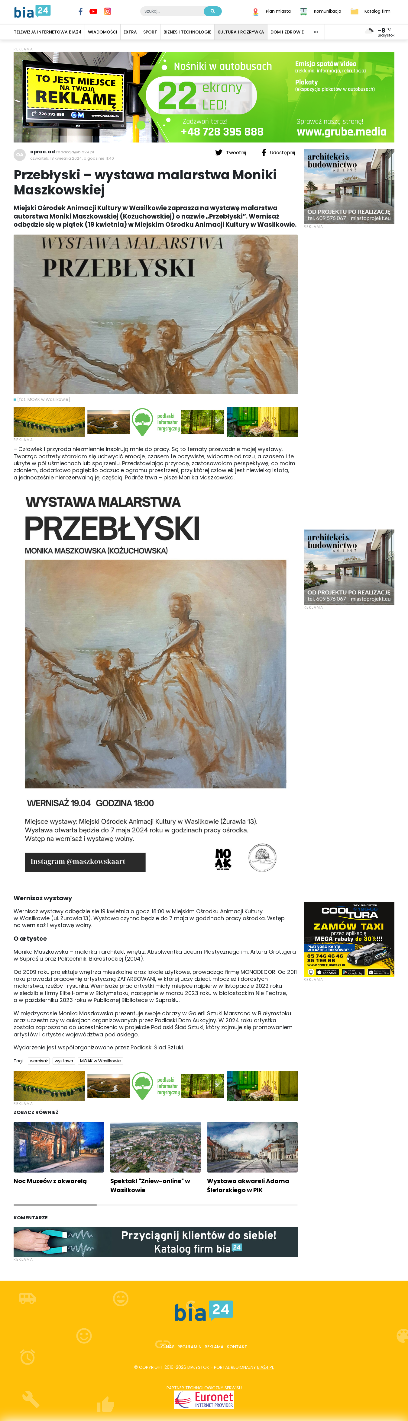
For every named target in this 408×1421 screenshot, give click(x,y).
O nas (167, 1346)
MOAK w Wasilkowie (100, 1061)
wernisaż (39, 1061)
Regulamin (189, 1346)
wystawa (64, 1061)
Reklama (214, 1346)
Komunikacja (327, 11)
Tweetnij (231, 152)
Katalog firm (377, 11)
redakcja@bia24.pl (75, 152)
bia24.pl (265, 1367)
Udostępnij (278, 152)
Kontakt (237, 1346)
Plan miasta (278, 11)
